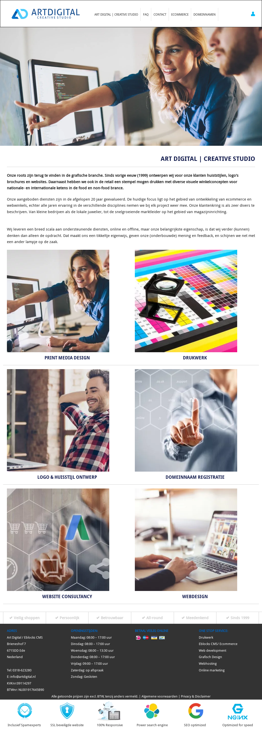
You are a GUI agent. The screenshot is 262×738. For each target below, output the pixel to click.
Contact (160, 14)
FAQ (146, 14)
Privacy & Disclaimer (196, 696)
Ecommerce (180, 14)
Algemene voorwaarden (159, 696)
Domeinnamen (204, 14)
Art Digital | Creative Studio (116, 14)
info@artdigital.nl (23, 676)
